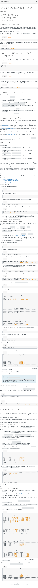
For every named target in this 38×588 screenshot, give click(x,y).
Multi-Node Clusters (21, 493)
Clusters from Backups (11, 134)
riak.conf (4, 37)
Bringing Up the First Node (8, 425)
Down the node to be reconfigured (9, 179)
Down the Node (4, 184)
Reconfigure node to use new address (10, 180)
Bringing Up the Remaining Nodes (10, 488)
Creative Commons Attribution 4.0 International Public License (19, 584)
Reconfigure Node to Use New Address (11, 221)
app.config (10, 63)
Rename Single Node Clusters (8, 17)
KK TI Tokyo (22, 586)
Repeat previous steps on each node (9, 182)
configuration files (15, 60)
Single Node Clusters (20, 235)
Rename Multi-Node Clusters (8, 18)
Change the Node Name (7, 14)
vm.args (9, 37)
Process (2, 174)
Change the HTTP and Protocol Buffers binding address (14, 15)
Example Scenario (6, 142)
